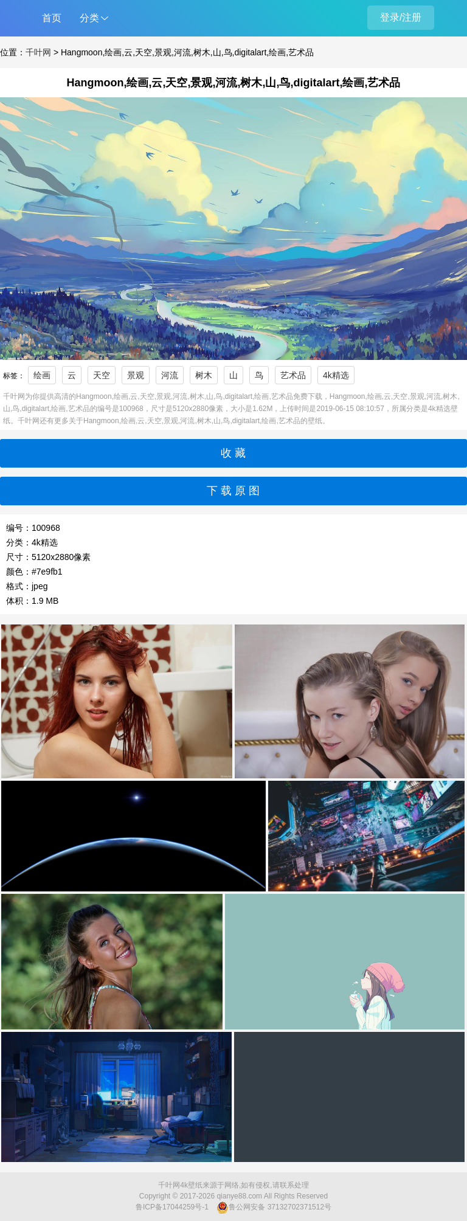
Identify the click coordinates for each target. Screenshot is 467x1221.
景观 (135, 375)
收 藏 (233, 453)
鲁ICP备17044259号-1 (172, 1207)
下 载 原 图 (233, 491)
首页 (51, 18)
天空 (101, 375)
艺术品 (293, 375)
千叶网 (38, 52)
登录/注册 (400, 17)
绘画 (41, 375)
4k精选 (336, 375)
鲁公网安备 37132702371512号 (273, 1208)
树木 (203, 375)
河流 (169, 375)
